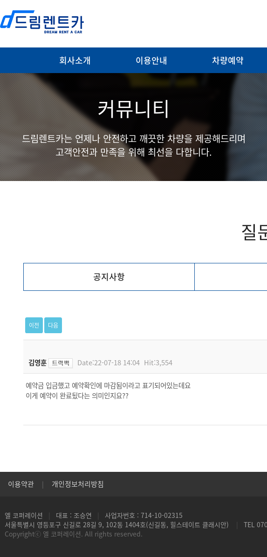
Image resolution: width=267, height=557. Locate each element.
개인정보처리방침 (78, 484)
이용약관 (21, 484)
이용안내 (151, 60)
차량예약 (228, 60)
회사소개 (75, 60)
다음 (53, 325)
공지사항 (109, 276)
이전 (34, 325)
